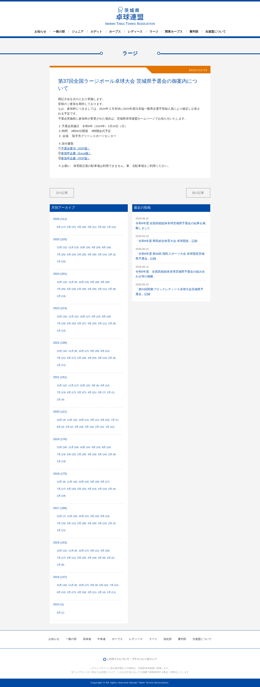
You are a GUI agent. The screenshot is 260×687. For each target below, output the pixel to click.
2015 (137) (60, 577)
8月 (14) (105, 516)
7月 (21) (61, 358)
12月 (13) (62, 282)
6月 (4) (60, 427)
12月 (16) (62, 447)
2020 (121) (60, 411)
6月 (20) (71, 323)
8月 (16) (106, 247)
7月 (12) (114, 585)
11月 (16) (72, 481)
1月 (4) (60, 399)
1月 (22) (61, 261)
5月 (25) (81, 254)
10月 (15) (85, 385)
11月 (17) (73, 385)
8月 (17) (105, 481)
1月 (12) (111, 227)
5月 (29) (81, 289)
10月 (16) (85, 247)
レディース (135, 31)
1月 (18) (61, 495)
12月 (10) (62, 316)
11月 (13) (73, 247)
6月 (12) (61, 592)
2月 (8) (102, 227)
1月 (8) (60, 564)
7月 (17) (61, 489)
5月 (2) (69, 427)
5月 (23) (81, 489)
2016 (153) (60, 542)
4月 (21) (92, 392)
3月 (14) (102, 254)
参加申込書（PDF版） (75, 158)
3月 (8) (102, 557)
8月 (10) (106, 447)
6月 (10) (71, 489)
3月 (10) (89, 427)
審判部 (193, 31)
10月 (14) (85, 447)
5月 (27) (81, 323)
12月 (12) (62, 247)
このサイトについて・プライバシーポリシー (132, 659)
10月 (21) (84, 516)
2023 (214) (60, 308)
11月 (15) (72, 420)
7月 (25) (61, 254)
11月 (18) (73, 447)
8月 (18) (106, 316)
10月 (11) (84, 420)
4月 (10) (79, 427)
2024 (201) (60, 273)
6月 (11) (71, 523)
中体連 (101, 639)
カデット (96, 31)
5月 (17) (71, 592)
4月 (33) (92, 323)
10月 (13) (84, 282)
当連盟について (215, 31)
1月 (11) (61, 365)
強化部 (167, 639)
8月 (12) (105, 385)
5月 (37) (71, 227)
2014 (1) (58, 604)
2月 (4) (112, 489)
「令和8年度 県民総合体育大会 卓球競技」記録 (166, 241)
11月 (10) (72, 516)
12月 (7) (61, 516)
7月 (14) (61, 454)
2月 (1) (110, 392)
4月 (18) (92, 454)
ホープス (115, 31)
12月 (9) (61, 481)
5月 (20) (81, 358)
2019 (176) (60, 439)
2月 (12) (99, 427)
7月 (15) (61, 523)
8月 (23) (105, 420)
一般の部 (59, 31)
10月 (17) (85, 316)
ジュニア (78, 31)
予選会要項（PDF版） (75, 148)
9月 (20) (96, 247)
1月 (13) (61, 296)
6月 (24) (71, 254)
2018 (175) (60, 473)
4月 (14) (92, 489)
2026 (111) (60, 218)
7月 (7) (115, 420)
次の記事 (62, 192)
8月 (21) (105, 351)
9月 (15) (96, 447)
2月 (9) (112, 454)
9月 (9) (94, 585)
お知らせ (40, 31)
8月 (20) (105, 282)
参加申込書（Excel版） (76, 153)
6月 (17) (61, 227)
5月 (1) (60, 612)
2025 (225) (60, 239)
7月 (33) (61, 323)
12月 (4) (61, 420)
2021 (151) (60, 377)
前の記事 (198, 192)
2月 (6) (112, 358)
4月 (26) (81, 227)
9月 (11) (94, 420)
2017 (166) (60, 508)
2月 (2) (112, 254)
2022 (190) (60, 342)
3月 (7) (102, 392)
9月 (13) (96, 316)
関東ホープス (174, 31)
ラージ (153, 31)
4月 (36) (92, 254)
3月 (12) (102, 523)
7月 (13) (61, 392)
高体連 (87, 639)
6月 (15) (71, 454)
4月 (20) (92, 523)
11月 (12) (73, 316)
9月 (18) (94, 282)
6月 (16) (71, 289)
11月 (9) (72, 282)
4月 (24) (92, 358)
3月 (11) (92, 227)
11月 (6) (72, 550)
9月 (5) (95, 385)
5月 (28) (81, 523)
